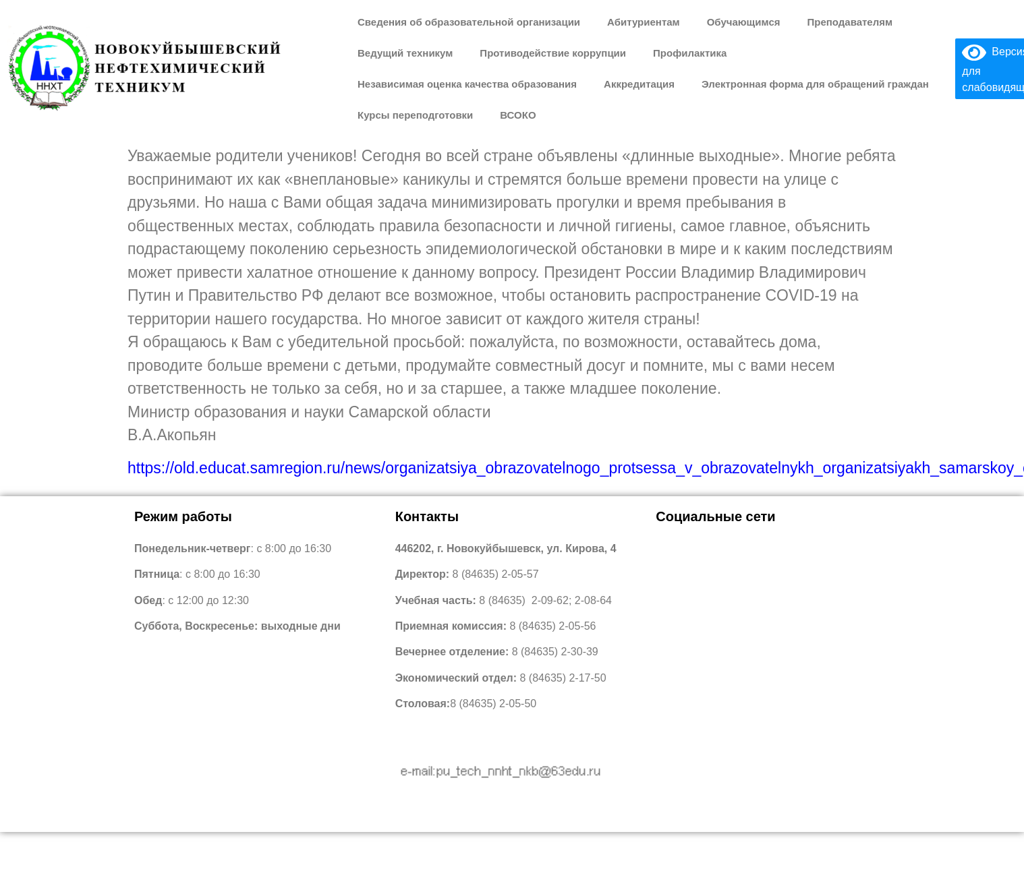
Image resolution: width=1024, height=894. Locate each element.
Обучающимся (743, 22)
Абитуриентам (643, 22)
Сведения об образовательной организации (469, 22)
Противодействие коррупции (553, 53)
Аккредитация (639, 84)
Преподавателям (849, 22)
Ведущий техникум (405, 53)
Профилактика (690, 53)
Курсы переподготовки (415, 115)
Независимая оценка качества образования (467, 84)
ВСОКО (518, 115)
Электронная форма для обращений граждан (815, 84)
